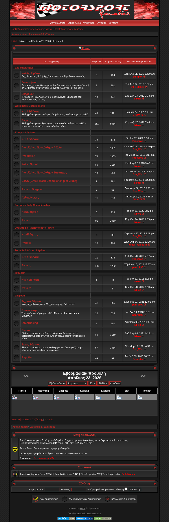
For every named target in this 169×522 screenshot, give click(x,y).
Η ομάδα (48, 419)
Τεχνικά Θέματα (31, 301)
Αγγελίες (27, 357)
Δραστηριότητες (24, 67)
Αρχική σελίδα (19, 34)
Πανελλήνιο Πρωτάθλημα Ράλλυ (42, 147)
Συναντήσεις (29, 82)
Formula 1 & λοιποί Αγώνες (30, 250)
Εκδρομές (28, 94)
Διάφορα (20, 295)
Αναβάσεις (28, 155)
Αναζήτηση (89, 23)
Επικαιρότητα (30, 310)
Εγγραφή (102, 23)
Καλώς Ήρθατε (31, 73)
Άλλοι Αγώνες (30, 197)
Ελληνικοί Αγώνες (25, 132)
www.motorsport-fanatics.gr (88, 513)
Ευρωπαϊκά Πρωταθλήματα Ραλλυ (34, 227)
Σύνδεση (113, 23)
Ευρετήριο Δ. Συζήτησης (41, 34)
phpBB (82, 508)
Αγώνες (26, 120)
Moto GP (20, 273)
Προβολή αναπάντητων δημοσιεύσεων (31, 29)
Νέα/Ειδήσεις (30, 211)
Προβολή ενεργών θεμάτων (68, 29)
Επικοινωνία (74, 23)
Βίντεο (26, 330)
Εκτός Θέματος (31, 344)
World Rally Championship (30, 106)
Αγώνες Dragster (32, 189)
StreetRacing (30, 323)
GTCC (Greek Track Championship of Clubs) (49, 180)
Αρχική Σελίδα (58, 23)
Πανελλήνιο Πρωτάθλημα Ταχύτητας (44, 172)
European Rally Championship (32, 205)
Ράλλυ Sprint (30, 164)
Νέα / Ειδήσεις (30, 111)
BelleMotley (128, 474)
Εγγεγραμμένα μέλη (44, 458)
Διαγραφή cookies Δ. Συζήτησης (27, 419)
